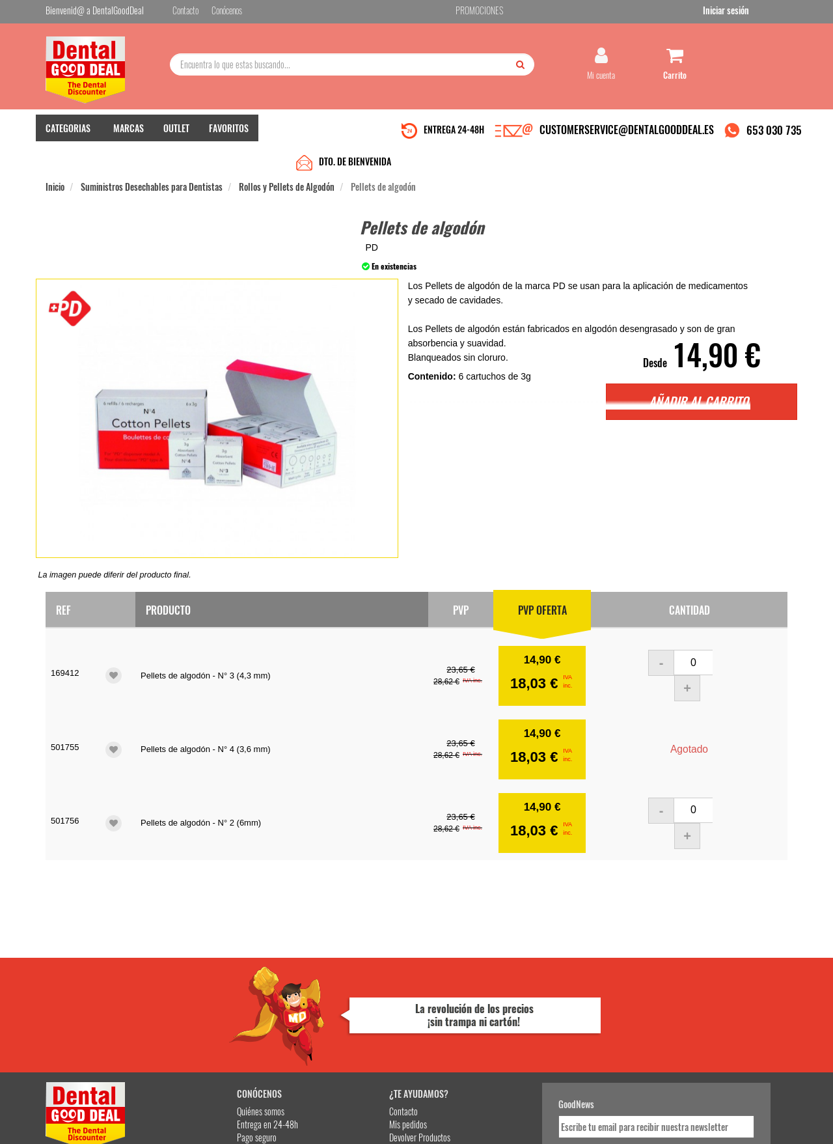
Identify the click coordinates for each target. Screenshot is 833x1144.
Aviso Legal (525, 1123)
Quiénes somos (196, 984)
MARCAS (128, 137)
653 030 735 (774, 139)
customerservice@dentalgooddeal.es (456, 1123)
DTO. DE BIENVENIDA (355, 138)
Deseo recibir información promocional (512, 1050)
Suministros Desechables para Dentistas (152, 164)
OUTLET (176, 137)
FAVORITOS (229, 137)
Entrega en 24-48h (203, 997)
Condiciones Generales (576, 1123)
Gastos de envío (197, 1023)
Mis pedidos (318, 997)
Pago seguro (192, 1010)
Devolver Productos (330, 1010)
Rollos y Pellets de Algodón (287, 164)
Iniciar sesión (764, 12)
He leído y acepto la (506, 1028)
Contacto (313, 984)
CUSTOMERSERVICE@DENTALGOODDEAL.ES (626, 138)
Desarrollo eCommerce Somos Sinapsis (95, 1131)
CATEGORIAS (68, 137)
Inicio (55, 164)
